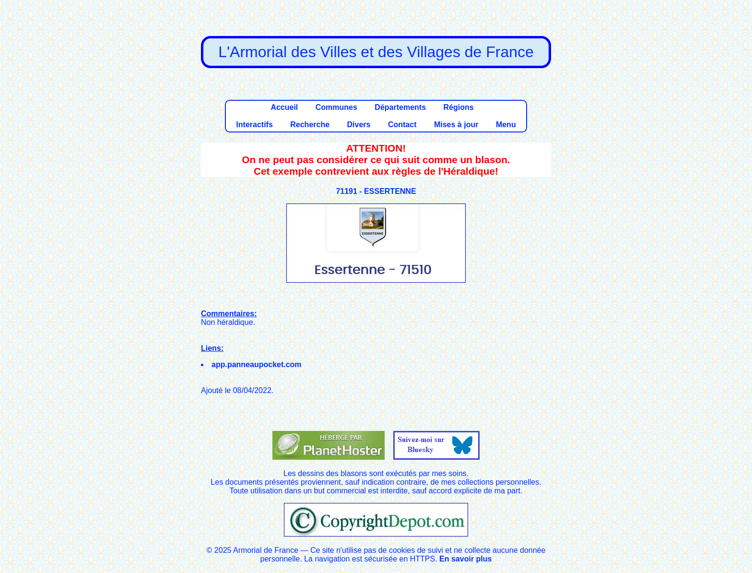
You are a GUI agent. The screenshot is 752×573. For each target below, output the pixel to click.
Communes (336, 107)
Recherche (309, 124)
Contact (402, 124)
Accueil (284, 107)
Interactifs (254, 124)
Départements (400, 107)
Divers (359, 124)
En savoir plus (465, 559)
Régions (458, 107)
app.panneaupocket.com (257, 364)
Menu (506, 124)
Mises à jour (456, 124)
